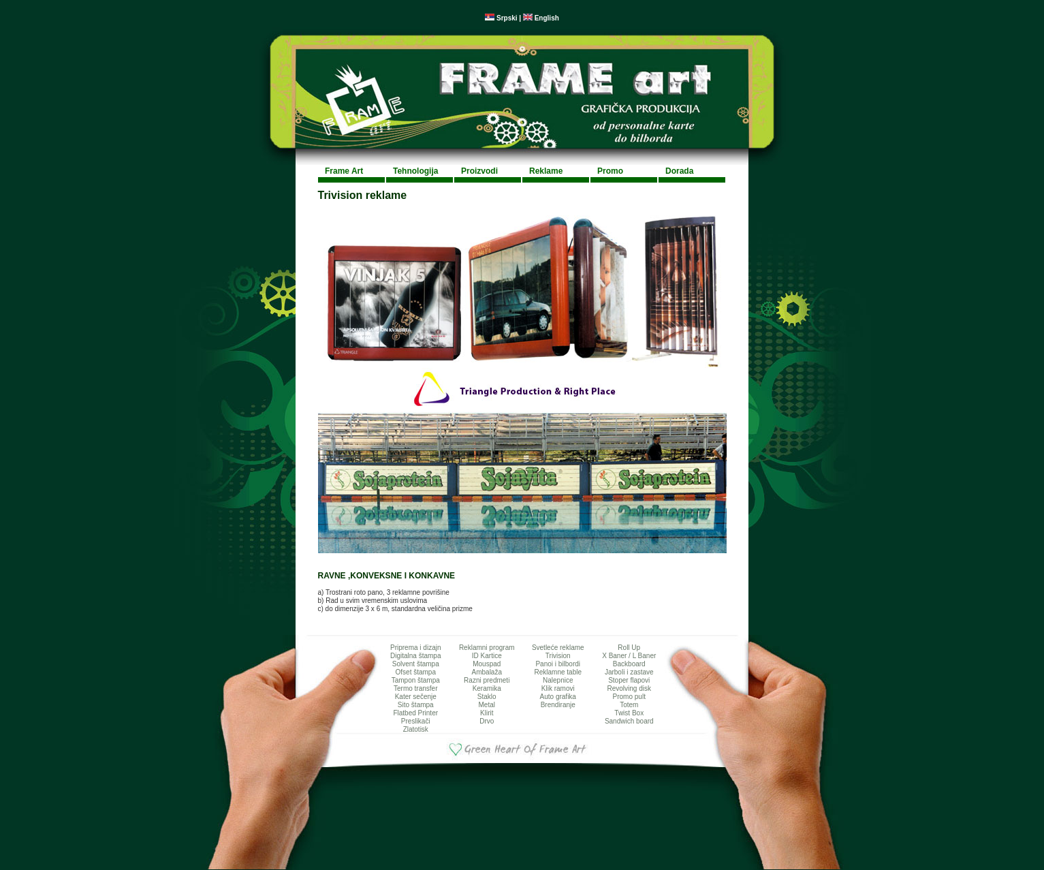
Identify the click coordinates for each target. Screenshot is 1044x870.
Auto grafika (558, 696)
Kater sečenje (416, 696)
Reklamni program (487, 647)
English (541, 18)
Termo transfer (415, 688)
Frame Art (344, 171)
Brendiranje (558, 705)
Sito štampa (416, 705)
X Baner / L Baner (629, 655)
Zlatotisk (415, 729)
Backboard (629, 664)
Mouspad (487, 664)
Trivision (558, 655)
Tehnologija (415, 171)
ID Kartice (487, 655)
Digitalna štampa (415, 655)
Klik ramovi (558, 688)
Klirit (486, 713)
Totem (629, 705)
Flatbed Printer (415, 713)
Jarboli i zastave (629, 672)
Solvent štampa (415, 664)
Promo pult (629, 696)
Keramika (487, 688)
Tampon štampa (416, 680)
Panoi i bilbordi (557, 664)
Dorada (679, 171)
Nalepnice (558, 680)
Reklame (546, 171)
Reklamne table (558, 672)
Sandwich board (629, 721)
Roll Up (629, 647)
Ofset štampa (416, 672)
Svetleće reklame (558, 647)
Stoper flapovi (629, 680)
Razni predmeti (486, 680)
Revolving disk (629, 688)
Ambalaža (487, 672)
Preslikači (415, 721)
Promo (610, 171)
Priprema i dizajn (415, 647)
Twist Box (629, 713)
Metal (487, 705)
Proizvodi (479, 171)
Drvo (486, 721)
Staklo (486, 696)
